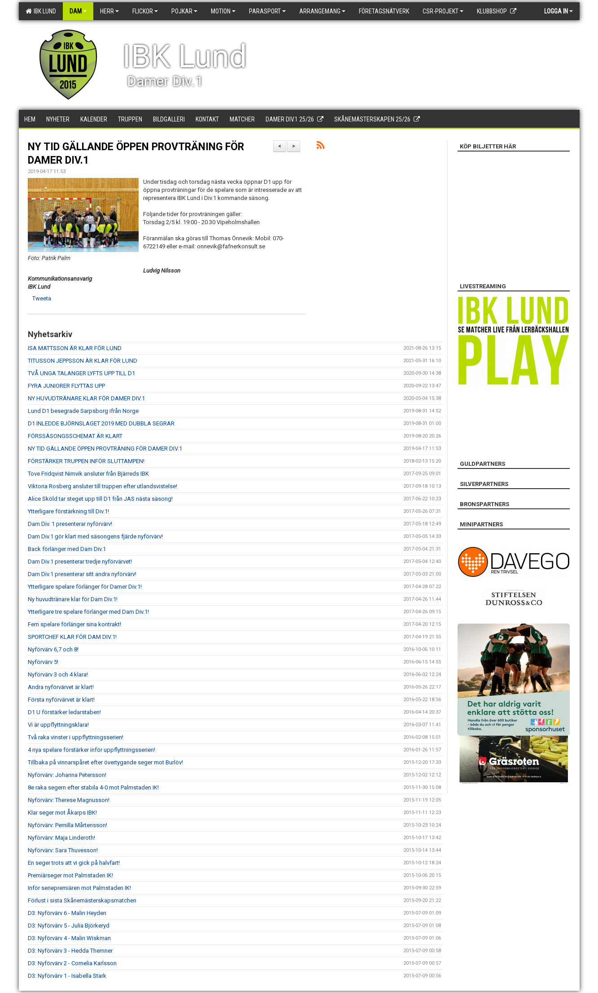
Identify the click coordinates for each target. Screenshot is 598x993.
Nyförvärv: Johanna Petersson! (67, 775)
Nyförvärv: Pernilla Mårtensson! (67, 825)
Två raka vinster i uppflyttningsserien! (75, 737)
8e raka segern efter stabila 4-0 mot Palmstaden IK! (93, 787)
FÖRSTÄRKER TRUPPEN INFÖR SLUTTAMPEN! (86, 461)
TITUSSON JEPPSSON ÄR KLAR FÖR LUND (82, 360)
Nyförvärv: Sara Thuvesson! (63, 850)
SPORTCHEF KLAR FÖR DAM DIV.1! (72, 636)
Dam (78, 11)
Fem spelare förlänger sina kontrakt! (74, 624)
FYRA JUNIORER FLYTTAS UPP (66, 385)
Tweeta (41, 298)
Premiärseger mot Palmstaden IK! (70, 875)
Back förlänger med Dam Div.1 (67, 549)
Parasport (267, 11)
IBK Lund (41, 11)
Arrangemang (322, 11)
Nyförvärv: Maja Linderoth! (61, 837)
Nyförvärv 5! (43, 662)
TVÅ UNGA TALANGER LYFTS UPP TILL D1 (81, 373)
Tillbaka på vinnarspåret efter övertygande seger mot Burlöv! (105, 762)
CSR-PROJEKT (443, 11)
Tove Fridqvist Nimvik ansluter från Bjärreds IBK (88, 473)
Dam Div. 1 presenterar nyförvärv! (70, 523)
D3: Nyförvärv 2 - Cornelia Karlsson (72, 963)
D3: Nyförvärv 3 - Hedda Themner (70, 950)
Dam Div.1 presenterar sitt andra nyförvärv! (82, 574)
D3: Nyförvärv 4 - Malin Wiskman (69, 938)
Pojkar (184, 11)
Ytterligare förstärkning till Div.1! (68, 511)
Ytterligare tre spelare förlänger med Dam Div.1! (88, 611)
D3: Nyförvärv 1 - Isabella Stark (67, 975)
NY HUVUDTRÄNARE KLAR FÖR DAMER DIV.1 (86, 398)
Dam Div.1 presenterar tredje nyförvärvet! (80, 561)
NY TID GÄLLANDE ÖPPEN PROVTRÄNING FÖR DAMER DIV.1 (105, 448)
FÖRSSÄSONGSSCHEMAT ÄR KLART (75, 436)
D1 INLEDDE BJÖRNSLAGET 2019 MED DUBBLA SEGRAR (101, 423)
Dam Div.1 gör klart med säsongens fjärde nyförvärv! (95, 536)
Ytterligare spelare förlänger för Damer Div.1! (85, 586)
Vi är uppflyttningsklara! (58, 724)
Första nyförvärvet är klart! (61, 699)
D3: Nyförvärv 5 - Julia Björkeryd (68, 925)
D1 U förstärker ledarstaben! (64, 712)
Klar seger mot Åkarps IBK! (62, 812)
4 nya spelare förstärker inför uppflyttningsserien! (91, 749)
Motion (223, 11)
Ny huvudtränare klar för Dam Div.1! (73, 599)
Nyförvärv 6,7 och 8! (53, 649)
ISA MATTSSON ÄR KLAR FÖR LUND (75, 348)
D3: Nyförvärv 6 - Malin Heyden (67, 913)
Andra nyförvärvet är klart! (61, 687)
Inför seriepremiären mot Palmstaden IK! (79, 888)
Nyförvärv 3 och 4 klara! (58, 674)
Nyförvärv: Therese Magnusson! (68, 800)
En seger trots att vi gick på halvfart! (74, 862)
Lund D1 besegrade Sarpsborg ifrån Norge (83, 411)
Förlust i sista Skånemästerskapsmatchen (82, 900)
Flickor (145, 11)
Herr (109, 11)
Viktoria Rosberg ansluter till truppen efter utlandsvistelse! (102, 486)
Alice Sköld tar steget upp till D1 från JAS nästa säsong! (100, 498)
